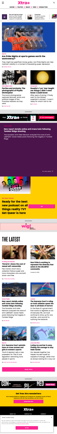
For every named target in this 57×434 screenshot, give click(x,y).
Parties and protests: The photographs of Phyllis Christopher (13, 90)
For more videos (46, 171)
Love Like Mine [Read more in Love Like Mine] (35, 343)
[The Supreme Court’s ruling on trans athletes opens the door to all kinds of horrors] (42, 290)
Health (28, 7)
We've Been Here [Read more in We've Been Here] (7, 86)
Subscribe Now (28, 401)
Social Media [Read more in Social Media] (8, 126)
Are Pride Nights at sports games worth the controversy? (23, 57)
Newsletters (43, 7)
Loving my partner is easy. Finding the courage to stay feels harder (41, 347)
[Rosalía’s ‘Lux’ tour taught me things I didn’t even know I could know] (42, 77)
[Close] (51, 417)
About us (13, 414)
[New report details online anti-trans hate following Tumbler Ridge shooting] (14, 290)
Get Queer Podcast (8, 198)
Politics (20, 7)
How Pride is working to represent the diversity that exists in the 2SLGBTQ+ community (41, 265)
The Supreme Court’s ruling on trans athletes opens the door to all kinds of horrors (41, 303)
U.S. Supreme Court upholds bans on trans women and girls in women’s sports (13, 347)
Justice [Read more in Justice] (32, 299)
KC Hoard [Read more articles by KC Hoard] (34, 104)
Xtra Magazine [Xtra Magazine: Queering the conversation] (23, 3)
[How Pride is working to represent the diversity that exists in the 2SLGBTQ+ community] (42, 253)
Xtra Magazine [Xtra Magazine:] (28, 409)
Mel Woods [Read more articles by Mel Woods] (6, 320)
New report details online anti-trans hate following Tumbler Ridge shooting (27, 130)
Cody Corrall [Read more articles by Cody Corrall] (7, 106)
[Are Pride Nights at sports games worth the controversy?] (28, 37)
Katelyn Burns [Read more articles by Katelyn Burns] (7, 67)
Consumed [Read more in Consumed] (33, 86)
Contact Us (28, 414)
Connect (43, 414)
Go (42, 206)
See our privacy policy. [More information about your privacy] (23, 423)
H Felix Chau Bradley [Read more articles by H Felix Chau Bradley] (9, 279)
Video (34, 7)
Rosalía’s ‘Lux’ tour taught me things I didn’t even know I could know (42, 90)
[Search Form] (54, 3)
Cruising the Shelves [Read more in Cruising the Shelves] (8, 261)
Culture (12, 7)
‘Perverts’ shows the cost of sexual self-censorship (13, 265)
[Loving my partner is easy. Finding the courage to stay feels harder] (42, 334)
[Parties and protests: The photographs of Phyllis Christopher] (14, 77)
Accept (27, 427)
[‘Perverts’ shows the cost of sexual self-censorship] (14, 253)
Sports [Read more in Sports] (4, 54)
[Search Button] (54, 3)
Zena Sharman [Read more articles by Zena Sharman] (36, 362)
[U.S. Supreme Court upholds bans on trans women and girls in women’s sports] (14, 334)
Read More (28, 369)
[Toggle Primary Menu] (3, 3)
